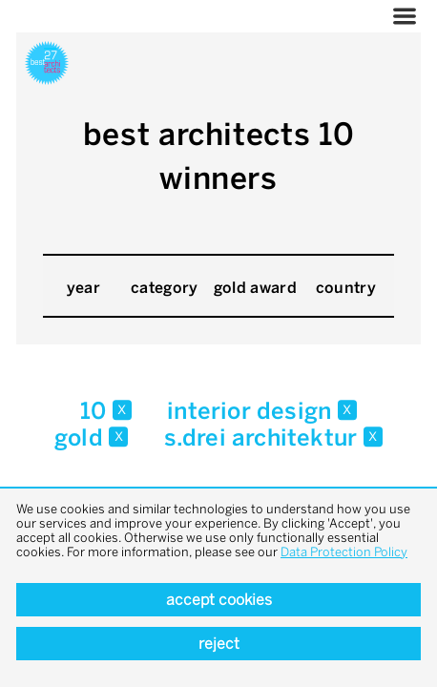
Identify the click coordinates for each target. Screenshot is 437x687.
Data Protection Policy (344, 552)
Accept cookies (219, 600)
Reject (218, 644)
